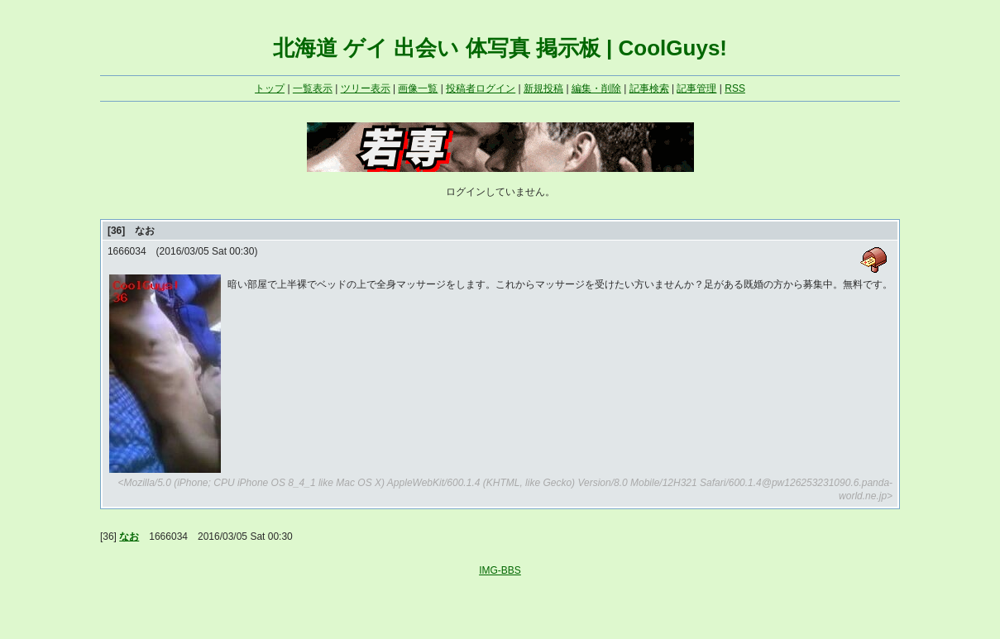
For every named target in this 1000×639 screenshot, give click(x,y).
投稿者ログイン (480, 88)
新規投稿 (543, 88)
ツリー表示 (365, 88)
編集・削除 (596, 88)
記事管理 (696, 88)
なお (129, 536)
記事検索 (649, 88)
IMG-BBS (500, 570)
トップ (270, 88)
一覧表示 (313, 88)
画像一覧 (418, 88)
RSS (735, 88)
